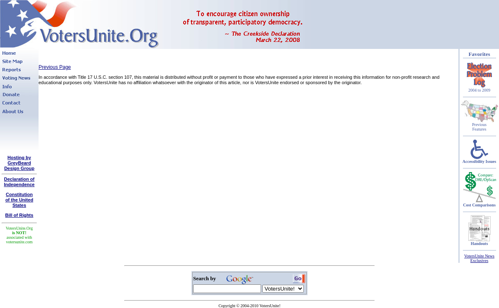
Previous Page (55, 67)
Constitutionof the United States (19, 200)
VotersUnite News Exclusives (479, 258)
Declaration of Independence (19, 182)
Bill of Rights (19, 215)
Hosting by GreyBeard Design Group (19, 163)
